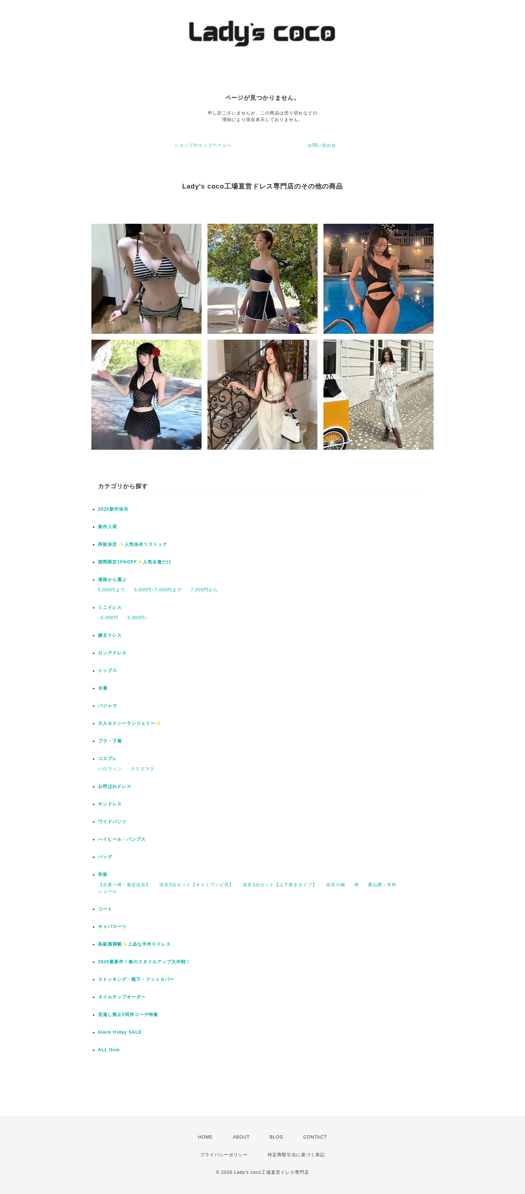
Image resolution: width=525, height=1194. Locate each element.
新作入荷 (107, 526)
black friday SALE (120, 1032)
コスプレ (107, 758)
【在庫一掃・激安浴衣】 (124, 884)
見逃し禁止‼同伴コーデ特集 (128, 1014)
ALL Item (109, 1049)
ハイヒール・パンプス (122, 839)
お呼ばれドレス (114, 786)
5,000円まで (111, 589)
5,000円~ (137, 617)
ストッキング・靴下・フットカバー (136, 979)
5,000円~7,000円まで (158, 589)
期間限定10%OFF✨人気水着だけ (134, 562)
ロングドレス (112, 653)
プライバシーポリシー (224, 1154)
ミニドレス (110, 607)
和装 (103, 874)
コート (105, 909)
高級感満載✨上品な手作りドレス (134, 944)
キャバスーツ (112, 926)
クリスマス (143, 768)
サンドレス (110, 804)
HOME (205, 1137)
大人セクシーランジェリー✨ (129, 723)
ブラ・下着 (110, 741)
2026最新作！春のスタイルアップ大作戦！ (144, 961)
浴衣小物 (335, 884)
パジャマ (107, 705)
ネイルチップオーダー (122, 997)
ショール (107, 891)
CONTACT (315, 1137)
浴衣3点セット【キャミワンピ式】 (196, 884)
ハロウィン (110, 768)
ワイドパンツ (112, 821)
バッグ (105, 856)
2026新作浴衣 (113, 509)
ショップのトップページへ (203, 145)
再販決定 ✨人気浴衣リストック (132, 544)
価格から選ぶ (112, 579)
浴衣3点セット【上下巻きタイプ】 (280, 884)
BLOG (276, 1137)
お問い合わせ (322, 145)
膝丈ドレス (110, 635)
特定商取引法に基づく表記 (296, 1154)
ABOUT (241, 1137)
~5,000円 (108, 617)
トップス (107, 670)
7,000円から (204, 589)
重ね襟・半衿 (382, 884)
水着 (103, 688)
